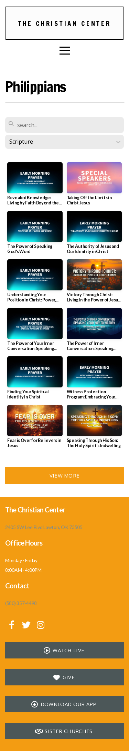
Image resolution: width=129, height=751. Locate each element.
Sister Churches (64, 731)
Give (64, 677)
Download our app (63, 704)
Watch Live (63, 650)
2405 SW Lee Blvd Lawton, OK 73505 (44, 527)
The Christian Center (64, 23)
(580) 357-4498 (21, 603)
